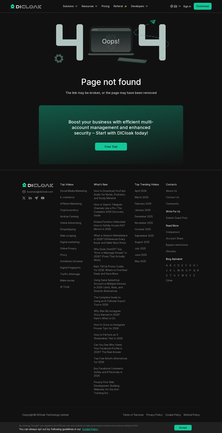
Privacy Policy (154, 414)
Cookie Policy (173, 414)
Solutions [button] (70, 6)
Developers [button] (139, 6)
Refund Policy (192, 414)
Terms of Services (133, 414)
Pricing (105, 6)
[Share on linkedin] (30, 198)
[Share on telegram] (36, 198)
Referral (118, 6)
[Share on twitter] (24, 198)
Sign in (187, 6)
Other (169, 280)
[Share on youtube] (42, 198)
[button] (175, 6)
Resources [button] (89, 6)
